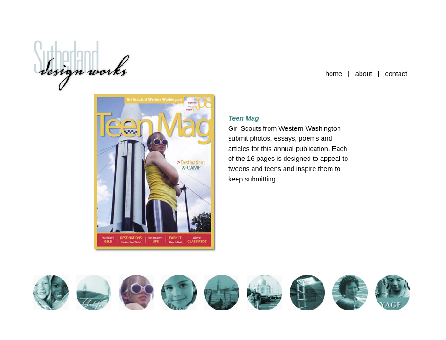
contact (396, 73)
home (333, 73)
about (363, 73)
